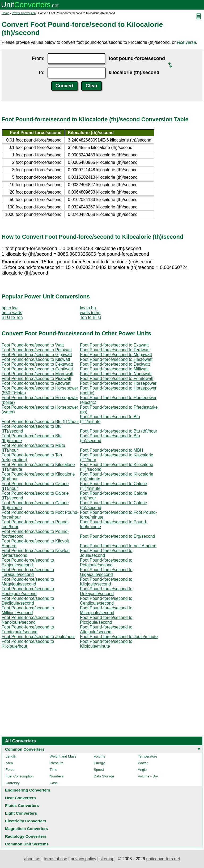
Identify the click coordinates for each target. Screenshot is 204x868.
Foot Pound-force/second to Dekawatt (37, 364)
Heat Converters (20, 798)
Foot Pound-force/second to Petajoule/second (106, 562)
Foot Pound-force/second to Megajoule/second (28, 581)
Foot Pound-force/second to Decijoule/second (28, 600)
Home (5, 13)
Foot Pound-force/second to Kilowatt (36, 359)
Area (9, 763)
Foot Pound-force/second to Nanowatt (116, 373)
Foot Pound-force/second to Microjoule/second (106, 610)
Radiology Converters (25, 836)
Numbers (57, 776)
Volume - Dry (148, 776)
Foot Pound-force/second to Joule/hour (38, 636)
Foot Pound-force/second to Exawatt (114, 345)
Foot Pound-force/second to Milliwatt (114, 369)
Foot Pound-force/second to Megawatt (116, 354)
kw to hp (88, 308)
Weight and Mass (63, 756)
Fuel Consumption (20, 776)
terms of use (55, 859)
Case (54, 783)
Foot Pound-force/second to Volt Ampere (118, 546)
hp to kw (10, 308)
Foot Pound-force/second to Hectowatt (116, 359)
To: (41, 72)
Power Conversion (24, 13)
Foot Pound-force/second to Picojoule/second (106, 620)
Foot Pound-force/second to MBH (111, 450)
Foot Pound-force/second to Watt (33, 345)
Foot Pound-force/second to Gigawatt (37, 354)
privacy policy (83, 859)
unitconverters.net (163, 859)
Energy (99, 763)
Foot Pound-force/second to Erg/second (117, 536)
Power (143, 763)
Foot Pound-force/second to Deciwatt (115, 364)
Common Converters (24, 749)
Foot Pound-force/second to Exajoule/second (28, 562)
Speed (99, 770)
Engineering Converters (27, 790)
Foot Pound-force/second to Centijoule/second (106, 600)
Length (11, 756)
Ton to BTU (90, 317)
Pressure (56, 763)
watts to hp (90, 312)
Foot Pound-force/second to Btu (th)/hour (118, 431)
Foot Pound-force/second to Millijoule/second (28, 610)
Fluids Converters (22, 805)
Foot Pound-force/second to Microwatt (37, 373)
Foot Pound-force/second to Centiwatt (37, 369)
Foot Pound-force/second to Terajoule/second (28, 572)
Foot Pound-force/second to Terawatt (115, 350)
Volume (99, 756)
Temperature (147, 756)
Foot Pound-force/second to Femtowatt (117, 378)
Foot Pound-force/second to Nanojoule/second (28, 620)
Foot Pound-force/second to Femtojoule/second (28, 629)
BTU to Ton (12, 317)
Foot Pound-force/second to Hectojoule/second (28, 591)
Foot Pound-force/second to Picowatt (36, 378)
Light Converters (21, 813)
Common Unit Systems (27, 844)
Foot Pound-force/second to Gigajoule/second (106, 572)
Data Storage (104, 776)
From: (38, 58)
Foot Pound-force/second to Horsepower (118, 383)
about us (32, 859)
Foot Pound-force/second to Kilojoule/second (106, 581)
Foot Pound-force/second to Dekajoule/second (106, 591)
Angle (142, 770)
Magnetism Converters (26, 828)
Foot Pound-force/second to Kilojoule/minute (106, 643)
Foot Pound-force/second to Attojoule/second (106, 629)
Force (10, 770)
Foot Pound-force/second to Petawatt (37, 350)
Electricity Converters (25, 821)
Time (53, 770)
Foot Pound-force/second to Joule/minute (119, 636)
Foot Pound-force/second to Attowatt (36, 383)
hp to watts (12, 312)
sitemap (107, 859)
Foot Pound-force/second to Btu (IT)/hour (40, 421)
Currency (13, 783)
